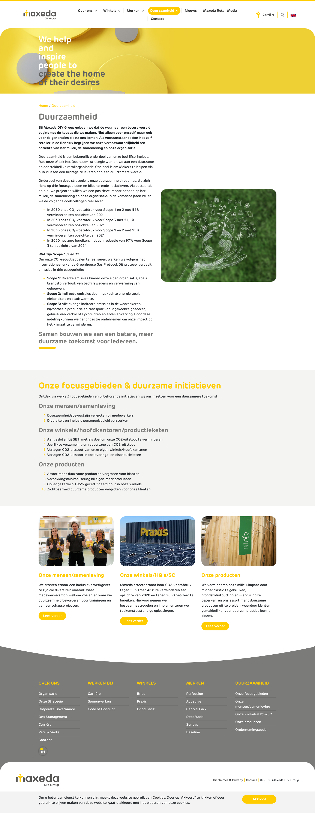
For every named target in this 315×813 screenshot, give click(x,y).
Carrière (268, 15)
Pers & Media (49, 732)
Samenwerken (99, 701)
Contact (157, 18)
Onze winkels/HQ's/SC (253, 714)
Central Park (196, 709)
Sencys (192, 724)
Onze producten (248, 722)
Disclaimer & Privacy (228, 780)
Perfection (194, 693)
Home (43, 105)
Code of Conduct (101, 709)
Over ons (85, 10)
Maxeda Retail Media (220, 10)
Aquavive (193, 701)
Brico (141, 693)
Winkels (109, 10)
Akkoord (259, 799)
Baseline (193, 732)
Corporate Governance (57, 709)
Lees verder (52, 615)
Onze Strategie (51, 701)
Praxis (142, 701)
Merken (133, 10)
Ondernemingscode (251, 729)
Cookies (251, 780)
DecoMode (195, 717)
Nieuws (191, 10)
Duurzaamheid (162, 10)
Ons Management (53, 717)
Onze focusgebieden (251, 693)
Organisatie (48, 693)
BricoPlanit (146, 709)
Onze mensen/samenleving (252, 704)
